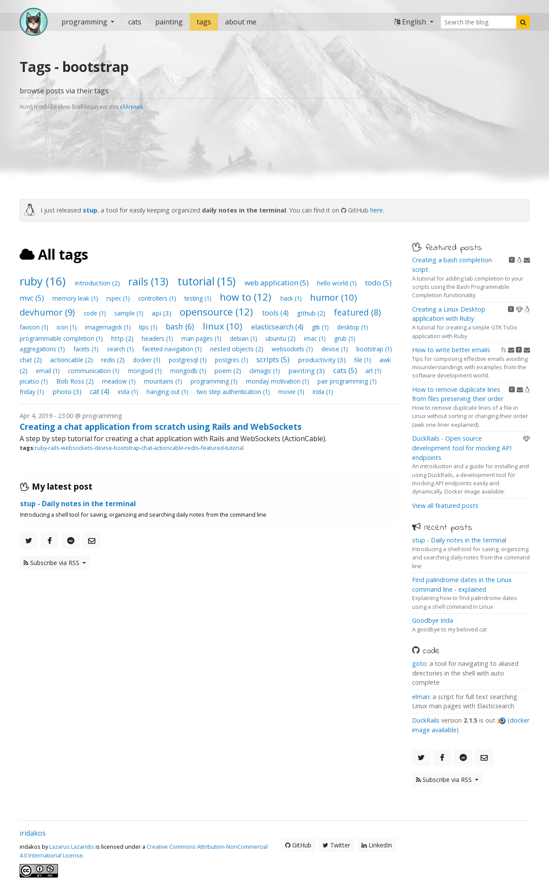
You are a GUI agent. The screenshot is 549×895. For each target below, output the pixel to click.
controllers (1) (158, 298)
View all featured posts (445, 505)
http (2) (123, 338)
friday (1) (33, 391)
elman (421, 697)
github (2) (312, 313)
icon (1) (67, 327)
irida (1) (129, 391)
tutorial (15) (207, 281)
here (376, 210)
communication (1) (94, 371)
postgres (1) (232, 360)
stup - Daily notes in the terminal (459, 540)
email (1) (48, 371)
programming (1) (215, 381)
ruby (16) (44, 281)
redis (192, 448)
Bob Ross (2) (75, 381)
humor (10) (333, 297)
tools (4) (276, 313)
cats (134, 22)
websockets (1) (293, 349)
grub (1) (344, 338)
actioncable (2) (72, 360)
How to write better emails (451, 350)
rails (53, 448)
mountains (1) (164, 381)
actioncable (169, 448)
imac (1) (315, 338)
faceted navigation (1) (173, 349)
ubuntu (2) (281, 338)
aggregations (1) (43, 349)
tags (204, 22)
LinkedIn (376, 845)
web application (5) (277, 283)
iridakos (33, 833)
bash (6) (181, 326)
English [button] (411, 22)
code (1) (96, 313)
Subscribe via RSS (52, 563)
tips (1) (149, 327)
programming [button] (85, 22)
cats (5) (346, 370)
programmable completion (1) (62, 338)
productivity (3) (323, 359)
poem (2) (229, 371)
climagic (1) (265, 371)
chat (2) (32, 360)
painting (169, 22)
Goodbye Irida (432, 620)
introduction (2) (98, 283)
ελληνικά (131, 106)
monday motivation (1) (278, 381)
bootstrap (127, 448)
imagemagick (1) (109, 327)
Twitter (336, 845)
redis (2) (113, 360)
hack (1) (291, 298)
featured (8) (357, 312)
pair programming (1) (347, 381)
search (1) (121, 349)
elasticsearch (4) (278, 327)
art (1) (373, 371)
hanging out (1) (168, 391)
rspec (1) (119, 298)
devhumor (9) (48, 312)
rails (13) (149, 281)
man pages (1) (202, 338)
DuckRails (426, 720)
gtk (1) (321, 327)
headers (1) (158, 338)
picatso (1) (35, 381)
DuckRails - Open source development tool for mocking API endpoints (461, 447)
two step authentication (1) (234, 391)
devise (103, 448)
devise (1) (335, 349)
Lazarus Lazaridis (71, 846)
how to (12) (247, 297)
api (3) (162, 313)
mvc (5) (33, 298)
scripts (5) (273, 359)
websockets (77, 448)
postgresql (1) (188, 360)
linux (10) (224, 326)
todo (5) (378, 283)
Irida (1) (323, 391)
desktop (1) (352, 327)
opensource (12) (218, 312)
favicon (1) (35, 327)
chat (146, 448)
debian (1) (244, 338)
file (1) (363, 360)
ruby (41, 448)
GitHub (298, 845)
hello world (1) (337, 283)
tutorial (234, 448)
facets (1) (86, 349)
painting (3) (307, 370)
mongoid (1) (146, 371)
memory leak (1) (76, 298)
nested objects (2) (237, 349)
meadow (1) (119, 381)
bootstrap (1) (374, 349)
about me (240, 22)
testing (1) (198, 298)
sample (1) (129, 313)
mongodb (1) (189, 371)
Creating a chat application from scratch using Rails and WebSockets (161, 426)
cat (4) (100, 391)
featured (212, 448)
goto (419, 663)
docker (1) (147, 360)
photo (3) (67, 391)
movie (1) (292, 391)
